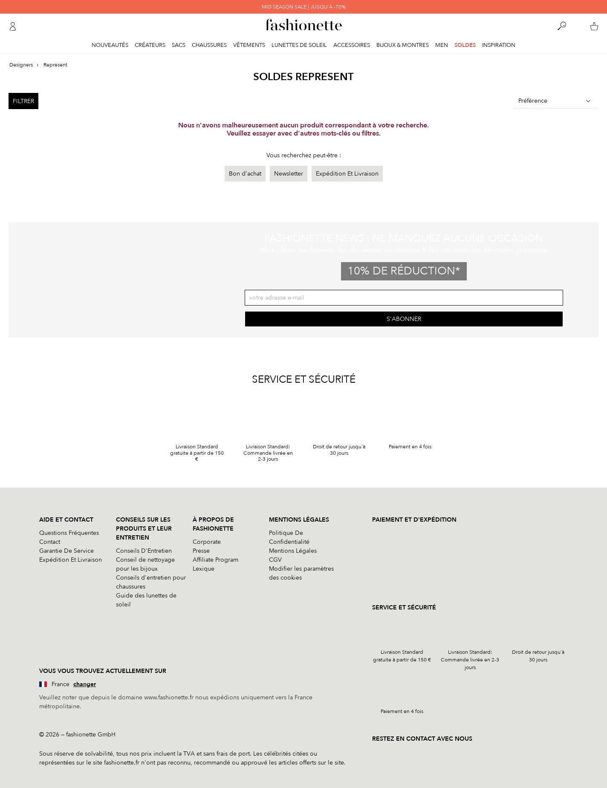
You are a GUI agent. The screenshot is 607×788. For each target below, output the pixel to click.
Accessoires (351, 45)
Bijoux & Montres (402, 45)
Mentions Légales (293, 551)
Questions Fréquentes (69, 533)
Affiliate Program (215, 560)
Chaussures (209, 45)
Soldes (465, 45)
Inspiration (498, 45)
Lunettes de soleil (299, 45)
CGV (275, 560)
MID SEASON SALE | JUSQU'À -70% (304, 6)
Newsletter (288, 174)
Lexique (203, 569)
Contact (49, 542)
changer (84, 684)
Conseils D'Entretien (144, 551)
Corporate (207, 542)
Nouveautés (110, 45)
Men (441, 45)
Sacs (178, 45)
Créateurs (150, 45)
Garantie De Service (66, 551)
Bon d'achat (245, 174)
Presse (201, 551)
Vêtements (249, 45)
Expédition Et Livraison (347, 174)
